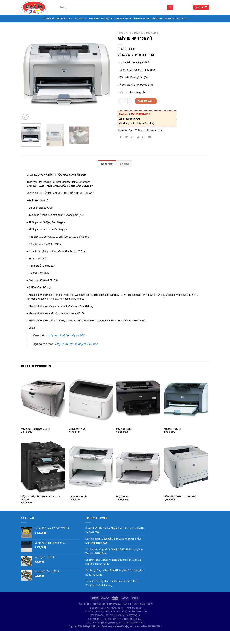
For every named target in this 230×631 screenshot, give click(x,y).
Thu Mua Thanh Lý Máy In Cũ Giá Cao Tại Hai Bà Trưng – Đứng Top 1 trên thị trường (113, 583)
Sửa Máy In (156, 18)
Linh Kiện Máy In (123, 18)
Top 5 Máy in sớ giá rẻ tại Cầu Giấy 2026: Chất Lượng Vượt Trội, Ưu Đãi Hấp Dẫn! (114, 551)
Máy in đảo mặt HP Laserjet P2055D (180, 496)
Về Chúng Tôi (64, 18)
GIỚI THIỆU (124, 164)
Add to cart (146, 100)
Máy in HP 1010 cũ (172, 429)
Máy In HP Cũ (156, 130)
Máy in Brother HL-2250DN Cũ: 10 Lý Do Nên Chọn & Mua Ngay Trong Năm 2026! (113, 540)
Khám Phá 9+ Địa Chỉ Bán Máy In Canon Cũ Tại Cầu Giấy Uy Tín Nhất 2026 (114, 530)
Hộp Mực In (106, 18)
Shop (128, 33)
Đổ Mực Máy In (172, 18)
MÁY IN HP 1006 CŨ (78, 496)
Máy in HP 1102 (123, 496)
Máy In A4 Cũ (152, 33)
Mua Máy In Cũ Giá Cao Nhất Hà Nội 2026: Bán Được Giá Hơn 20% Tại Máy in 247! (113, 562)
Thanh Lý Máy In (141, 18)
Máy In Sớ (94, 18)
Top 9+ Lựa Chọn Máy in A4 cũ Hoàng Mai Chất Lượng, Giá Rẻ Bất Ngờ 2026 (114, 572)
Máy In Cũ (81, 18)
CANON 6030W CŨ (77, 429)
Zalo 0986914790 (129, 119)
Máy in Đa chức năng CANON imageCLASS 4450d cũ (40, 498)
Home (120, 33)
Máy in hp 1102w (123, 429)
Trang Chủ (48, 18)
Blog (184, 18)
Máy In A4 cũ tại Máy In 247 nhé (76, 344)
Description (107, 164)
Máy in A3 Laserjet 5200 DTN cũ (35, 429)
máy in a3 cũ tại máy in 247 (66, 335)
